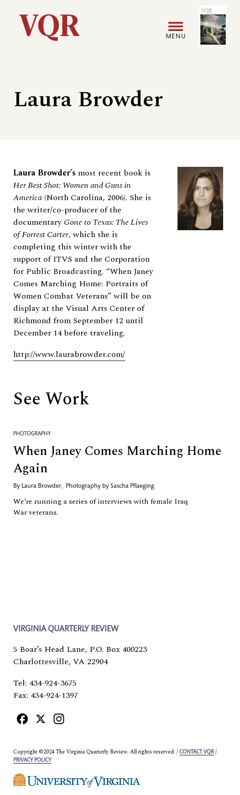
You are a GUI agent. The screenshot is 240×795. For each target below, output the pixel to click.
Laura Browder (41, 486)
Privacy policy (32, 760)
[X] (40, 718)
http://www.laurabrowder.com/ (69, 354)
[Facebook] (22, 718)
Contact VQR (196, 752)
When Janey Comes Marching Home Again (117, 459)
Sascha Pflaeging (132, 486)
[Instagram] (59, 718)
